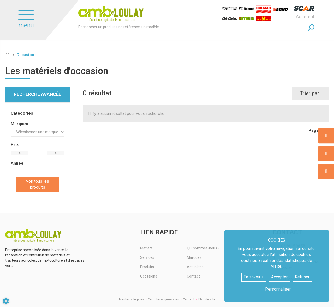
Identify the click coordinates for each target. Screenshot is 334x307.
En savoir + (254, 276)
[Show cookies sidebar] (6, 301)
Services (147, 257)
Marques (194, 257)
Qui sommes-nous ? (203, 248)
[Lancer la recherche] (311, 27)
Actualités (195, 267)
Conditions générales (163, 299)
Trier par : (310, 93)
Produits (147, 267)
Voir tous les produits (37, 184)
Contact (193, 276)
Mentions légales (131, 299)
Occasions (148, 276)
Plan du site (206, 299)
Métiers (146, 248)
